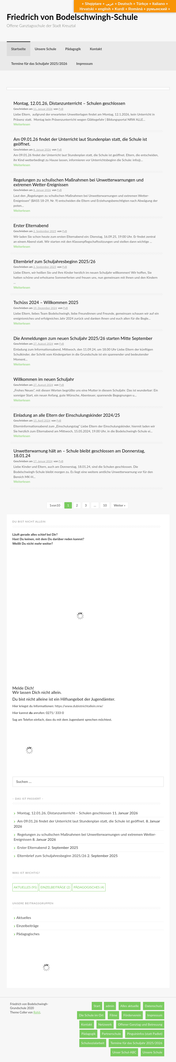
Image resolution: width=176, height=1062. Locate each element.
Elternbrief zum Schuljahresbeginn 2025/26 (55, 261)
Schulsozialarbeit (92, 1043)
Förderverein (132, 1015)
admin (110, 1006)
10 (105, 505)
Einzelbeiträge (27, 925)
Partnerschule (111, 1034)
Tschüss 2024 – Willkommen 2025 (46, 302)
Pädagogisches (28, 934)
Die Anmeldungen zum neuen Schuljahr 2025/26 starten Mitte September (83, 338)
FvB (61, 109)
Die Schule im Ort (91, 1015)
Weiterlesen (22, 124)
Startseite (18, 49)
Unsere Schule (45, 49)
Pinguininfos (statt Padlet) (144, 1034)
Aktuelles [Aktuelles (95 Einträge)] (25, 887)
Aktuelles (23, 917)
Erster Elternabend (31, 225)
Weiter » (119, 505)
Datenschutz (153, 1006)
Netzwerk (105, 1024)
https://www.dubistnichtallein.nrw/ (79, 706)
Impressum (84, 63)
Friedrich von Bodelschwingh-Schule (72, 17)
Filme (113, 1015)
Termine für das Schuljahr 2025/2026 (39, 63)
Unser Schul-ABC (124, 1052)
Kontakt (96, 49)
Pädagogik (73, 49)
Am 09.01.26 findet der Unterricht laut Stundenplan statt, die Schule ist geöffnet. (80, 141)
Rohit (36, 1012)
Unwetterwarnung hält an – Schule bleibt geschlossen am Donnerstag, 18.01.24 (79, 453)
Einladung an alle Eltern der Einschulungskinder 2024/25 (67, 415)
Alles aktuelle (129, 1006)
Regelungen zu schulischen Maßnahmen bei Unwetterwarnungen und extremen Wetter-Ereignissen (79, 182)
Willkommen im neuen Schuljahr (44, 379)
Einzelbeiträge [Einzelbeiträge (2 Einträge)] (55, 887)
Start (97, 1006)
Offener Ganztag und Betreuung (140, 1024)
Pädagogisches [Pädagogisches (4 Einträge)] (89, 887)
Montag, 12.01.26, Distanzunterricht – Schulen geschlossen (69, 103)
